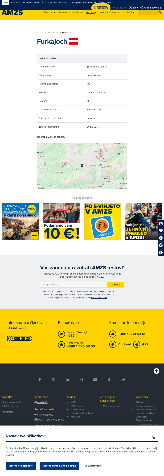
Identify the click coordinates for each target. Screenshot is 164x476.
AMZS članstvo (77, 406)
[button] (160, 12)
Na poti (41, 32)
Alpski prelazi (54, 32)
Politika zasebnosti (145, 406)
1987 (50, 414)
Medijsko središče (112, 406)
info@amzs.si (8, 411)
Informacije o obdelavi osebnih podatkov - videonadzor (147, 413)
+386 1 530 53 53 (54, 420)
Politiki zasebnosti (99, 297)
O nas (71, 397)
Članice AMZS (77, 409)
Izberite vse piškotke (21, 466)
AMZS (73, 402)
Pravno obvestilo (144, 420)
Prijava (116, 284)
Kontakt (7, 397)
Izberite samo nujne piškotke (60, 466)
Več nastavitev (93, 466)
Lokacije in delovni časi (81, 413)
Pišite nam (75, 416)
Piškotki (140, 402)
